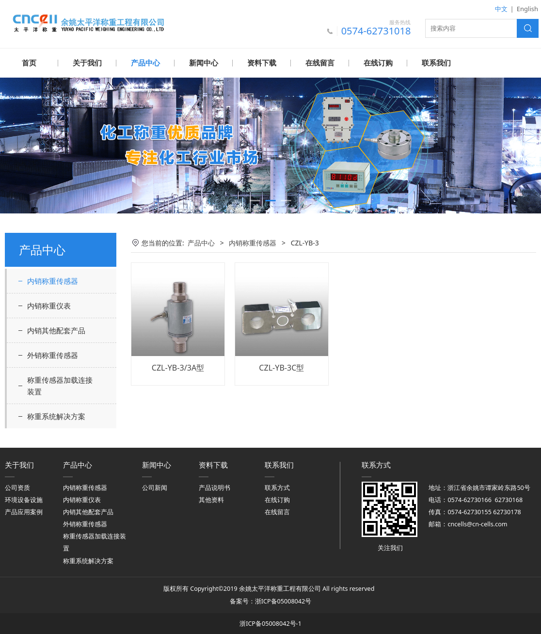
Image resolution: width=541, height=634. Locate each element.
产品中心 (145, 63)
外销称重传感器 (52, 354)
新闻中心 (203, 63)
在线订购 (378, 63)
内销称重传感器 (52, 280)
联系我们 (436, 63)
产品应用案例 (24, 511)
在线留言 (319, 63)
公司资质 (17, 487)
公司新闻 (154, 487)
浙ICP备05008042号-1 (270, 623)
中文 (501, 8)
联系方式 (277, 487)
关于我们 (87, 63)
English (527, 8)
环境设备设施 (24, 499)
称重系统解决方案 (56, 416)
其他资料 (211, 499)
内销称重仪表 (49, 305)
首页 (29, 63)
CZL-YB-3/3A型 (178, 367)
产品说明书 (214, 487)
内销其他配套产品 (56, 330)
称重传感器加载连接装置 (60, 385)
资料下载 (261, 63)
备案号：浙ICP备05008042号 (270, 601)
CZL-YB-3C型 (281, 367)
